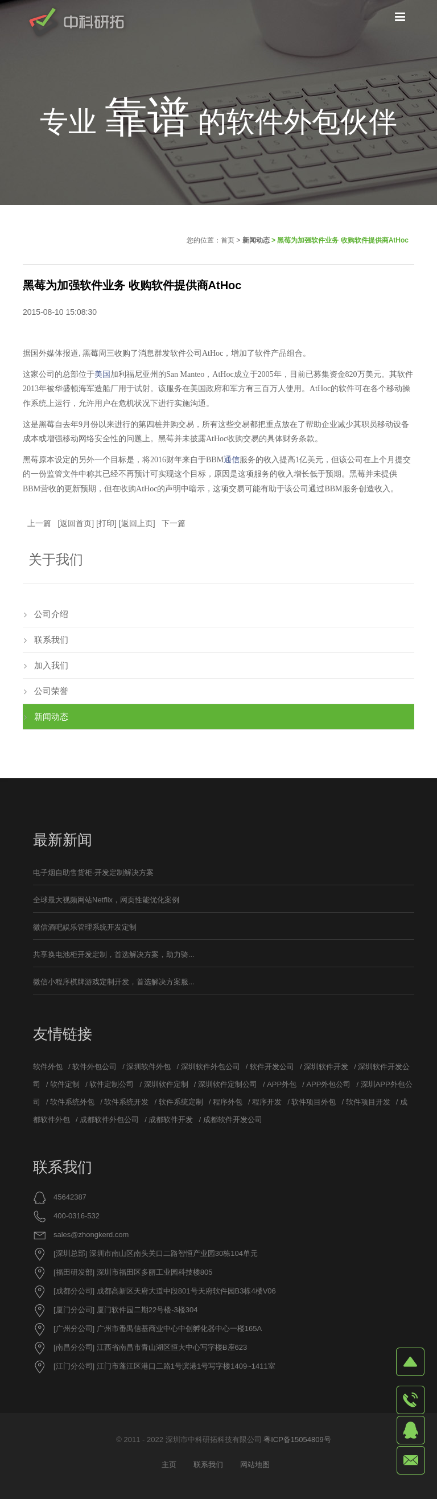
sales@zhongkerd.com (91, 1234)
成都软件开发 (171, 1119)
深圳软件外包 (148, 1066)
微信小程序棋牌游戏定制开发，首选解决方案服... (114, 982)
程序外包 (227, 1102)
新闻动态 (256, 240)
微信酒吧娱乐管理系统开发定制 (85, 927)
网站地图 (255, 1464)
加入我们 (51, 665)
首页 (227, 240)
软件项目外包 (313, 1102)
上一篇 (39, 523)
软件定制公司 (111, 1084)
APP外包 (281, 1084)
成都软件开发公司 (232, 1119)
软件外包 (48, 1066)
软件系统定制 (181, 1102)
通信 (232, 459)
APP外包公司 (328, 1084)
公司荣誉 (51, 691)
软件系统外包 (72, 1102)
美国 (102, 374)
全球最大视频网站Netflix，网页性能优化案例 (106, 900)
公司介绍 (51, 614)
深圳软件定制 (166, 1084)
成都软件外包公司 (109, 1119)
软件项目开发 (368, 1102)
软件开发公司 (272, 1066)
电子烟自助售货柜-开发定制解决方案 (93, 872)
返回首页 (76, 523)
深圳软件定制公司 (227, 1084)
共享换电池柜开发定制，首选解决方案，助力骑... (114, 954)
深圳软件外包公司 (210, 1066)
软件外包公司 (94, 1066)
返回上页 (137, 523)
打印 (106, 523)
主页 (169, 1464)
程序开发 (267, 1102)
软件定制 (65, 1084)
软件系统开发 (126, 1102)
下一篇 (173, 523)
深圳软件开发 (326, 1066)
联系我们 (51, 639)
